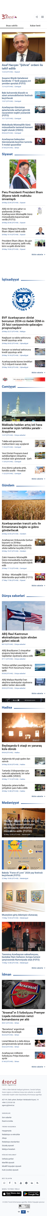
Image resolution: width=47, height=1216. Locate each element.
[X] (15, 1183)
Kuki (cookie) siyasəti (10, 1170)
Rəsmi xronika (7, 1121)
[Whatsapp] (4, 1183)
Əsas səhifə (11, 25)
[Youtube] (21, 1183)
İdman (6, 974)
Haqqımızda (6, 1131)
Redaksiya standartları (11, 1142)
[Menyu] (42, 16)
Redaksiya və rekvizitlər (11, 1134)
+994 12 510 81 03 (8, 1102)
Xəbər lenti (35, 25)
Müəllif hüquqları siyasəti (11, 1166)
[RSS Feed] (37, 1183)
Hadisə (7, 707)
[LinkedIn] (32, 1183)
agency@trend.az (8, 1105)
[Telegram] (26, 1183)
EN (19, 1212)
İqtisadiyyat (10, 279)
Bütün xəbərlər (37, 255)
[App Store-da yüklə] (12, 1193)
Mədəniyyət (10, 803)
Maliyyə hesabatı (8, 1149)
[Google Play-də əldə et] (31, 1193)
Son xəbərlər (7, 1117)
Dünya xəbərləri (13, 596)
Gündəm (8, 485)
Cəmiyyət (9, 386)
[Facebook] (10, 1183)
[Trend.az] (9, 17)
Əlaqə (4, 1138)
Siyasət (7, 154)
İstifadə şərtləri (8, 1159)
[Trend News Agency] (9, 1082)
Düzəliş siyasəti (8, 1146)
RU (28, 1212)
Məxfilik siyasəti (8, 1163)
